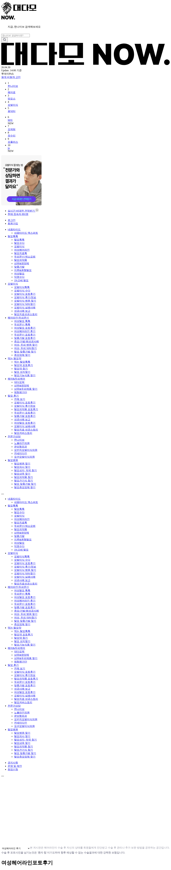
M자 (10, 120)
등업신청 (13, 769)
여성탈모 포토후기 (24, 328)
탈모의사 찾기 (22, 467)
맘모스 (11, 98)
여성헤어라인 (22, 249)
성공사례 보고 (22, 311)
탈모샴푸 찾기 (22, 473)
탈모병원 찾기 (22, 463)
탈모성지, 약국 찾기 (25, 470)
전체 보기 (19, 399)
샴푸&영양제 (21, 263)
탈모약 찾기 (21, 368)
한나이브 (13, 86)
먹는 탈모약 (14, 358)
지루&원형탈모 (23, 270)
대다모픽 (19, 382)
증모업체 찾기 (22, 355)
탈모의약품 (20, 260)
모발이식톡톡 (22, 287)
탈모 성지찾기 (22, 372)
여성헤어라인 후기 (24, 331)
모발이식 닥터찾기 (24, 304)
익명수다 (19, 277)
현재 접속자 (18, 214)
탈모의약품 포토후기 (26, 409)
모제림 (11, 129)
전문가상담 (14, 436)
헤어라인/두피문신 (18, 317)
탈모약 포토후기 (23, 365)
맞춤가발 (19, 266)
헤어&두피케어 (16, 378)
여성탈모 (19, 273)
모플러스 (13, 142)
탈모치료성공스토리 (25, 314)
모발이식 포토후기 (24, 294)
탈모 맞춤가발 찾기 (25, 351)
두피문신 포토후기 (24, 334)
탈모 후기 (13, 395)
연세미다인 (20, 453)
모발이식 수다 (22, 290)
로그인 (11, 220)
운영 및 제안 (15, 766)
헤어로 (11, 92)
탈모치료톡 (20, 253)
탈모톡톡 (13, 236)
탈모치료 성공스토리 (26, 429)
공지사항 (13, 762)
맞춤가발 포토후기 (24, 338)
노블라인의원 (22, 443)
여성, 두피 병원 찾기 (25, 344)
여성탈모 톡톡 (22, 321)
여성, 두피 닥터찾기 (25, 348)
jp (9, 148)
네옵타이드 (14, 229)
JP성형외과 (20, 446)
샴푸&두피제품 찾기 (25, 389)
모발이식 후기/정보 (25, 297)
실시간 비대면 (23, 210)
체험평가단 (20, 392)
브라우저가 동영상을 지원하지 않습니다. (68, 810)
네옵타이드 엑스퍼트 (26, 233)
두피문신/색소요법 (24, 256)
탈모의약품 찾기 (23, 477)
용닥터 (11, 111)
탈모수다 (19, 243)
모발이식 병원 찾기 (25, 300)
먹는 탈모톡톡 (22, 361)
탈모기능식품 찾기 (24, 375)
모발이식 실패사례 (24, 307)
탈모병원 (13, 460)
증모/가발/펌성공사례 (26, 341)
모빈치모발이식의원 (25, 450)
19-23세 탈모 (21, 280)
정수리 (11, 135)
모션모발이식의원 (24, 456)
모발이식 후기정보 (24, 406)
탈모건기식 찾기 (23, 480)
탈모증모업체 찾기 (24, 487)
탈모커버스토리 (23, 433)
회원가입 (13, 223)
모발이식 (13, 105)
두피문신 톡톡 (22, 324)
